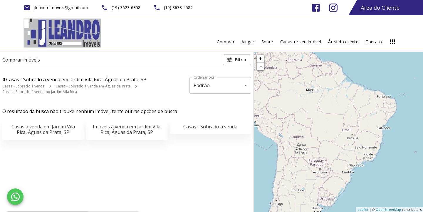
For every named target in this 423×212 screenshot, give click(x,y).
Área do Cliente (380, 7)
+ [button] (260, 58)
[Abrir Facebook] (316, 8)
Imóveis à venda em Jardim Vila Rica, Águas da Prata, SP (126, 129)
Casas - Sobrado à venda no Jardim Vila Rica (39, 91)
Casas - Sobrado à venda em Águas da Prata (93, 86)
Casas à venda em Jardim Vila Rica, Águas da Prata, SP (43, 129)
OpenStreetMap (388, 209)
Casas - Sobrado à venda (23, 86)
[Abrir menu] (392, 42)
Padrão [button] (202, 85)
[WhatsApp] (15, 196)
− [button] (260, 66)
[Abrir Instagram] (333, 8)
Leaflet (363, 209)
